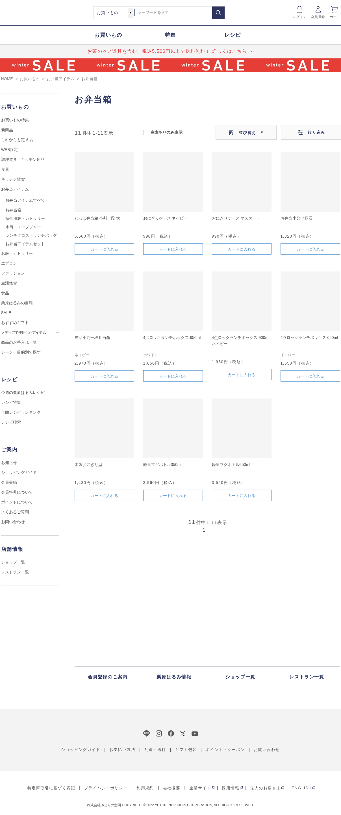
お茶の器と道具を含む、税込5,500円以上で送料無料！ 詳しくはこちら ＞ (170, 51)
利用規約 (145, 788)
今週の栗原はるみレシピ (23, 392)
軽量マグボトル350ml (162, 464)
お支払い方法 (122, 749)
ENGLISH (302, 788)
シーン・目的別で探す (21, 352)
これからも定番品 (17, 139)
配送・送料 (155, 749)
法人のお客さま (265, 788)
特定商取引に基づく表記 (51, 788)
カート (335, 17)
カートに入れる (104, 249)
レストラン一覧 (15, 572)
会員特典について (17, 492)
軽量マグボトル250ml (231, 464)
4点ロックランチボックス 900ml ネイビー (241, 340)
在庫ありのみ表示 (167, 132)
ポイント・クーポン (225, 749)
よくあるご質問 (15, 512)
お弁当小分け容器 (296, 218)
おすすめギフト (15, 322)
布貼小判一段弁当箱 (92, 337)
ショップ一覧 (13, 562)
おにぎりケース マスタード (236, 218)
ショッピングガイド (19, 472)
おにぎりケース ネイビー (165, 218)
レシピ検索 (11, 422)
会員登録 (318, 17)
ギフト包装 (186, 749)
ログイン (299, 17)
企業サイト (200, 788)
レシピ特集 (11, 402)
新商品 (7, 130)
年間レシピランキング (21, 412)
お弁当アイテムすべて (25, 200)
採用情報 (230, 788)
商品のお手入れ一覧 (19, 342)
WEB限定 (9, 149)
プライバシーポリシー (106, 788)
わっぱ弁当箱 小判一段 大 (97, 218)
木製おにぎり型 (88, 464)
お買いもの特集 (15, 120)
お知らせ (9, 462)
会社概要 (172, 788)
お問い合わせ (13, 522)
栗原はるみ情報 (174, 676)
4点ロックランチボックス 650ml (172, 337)
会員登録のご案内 (108, 676)
